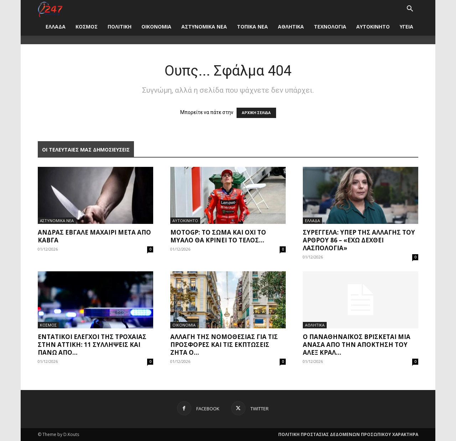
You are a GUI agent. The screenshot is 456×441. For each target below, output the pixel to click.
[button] (409, 9)
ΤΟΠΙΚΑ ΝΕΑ (252, 26)
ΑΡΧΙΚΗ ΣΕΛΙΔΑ (256, 113)
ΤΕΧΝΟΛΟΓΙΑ (330, 26)
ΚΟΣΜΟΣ (87, 26)
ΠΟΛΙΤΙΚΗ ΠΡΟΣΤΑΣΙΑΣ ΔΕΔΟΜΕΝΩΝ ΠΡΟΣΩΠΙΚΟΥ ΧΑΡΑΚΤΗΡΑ (348, 434)
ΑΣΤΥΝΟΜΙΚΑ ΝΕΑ (204, 26)
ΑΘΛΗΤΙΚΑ (291, 26)
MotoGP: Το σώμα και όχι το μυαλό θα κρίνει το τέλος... (218, 236)
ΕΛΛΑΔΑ (56, 26)
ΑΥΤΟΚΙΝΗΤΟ (373, 26)
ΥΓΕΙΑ (406, 26)
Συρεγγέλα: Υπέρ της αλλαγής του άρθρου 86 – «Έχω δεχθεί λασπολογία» (359, 240)
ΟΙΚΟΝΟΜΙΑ (156, 26)
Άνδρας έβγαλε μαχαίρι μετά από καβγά (94, 236)
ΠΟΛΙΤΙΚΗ (119, 26)
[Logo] (50, 8)
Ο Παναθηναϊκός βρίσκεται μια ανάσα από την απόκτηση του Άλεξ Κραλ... (356, 345)
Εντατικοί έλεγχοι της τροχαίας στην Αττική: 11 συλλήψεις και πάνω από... (92, 345)
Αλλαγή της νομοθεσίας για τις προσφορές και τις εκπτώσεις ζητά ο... (224, 345)
